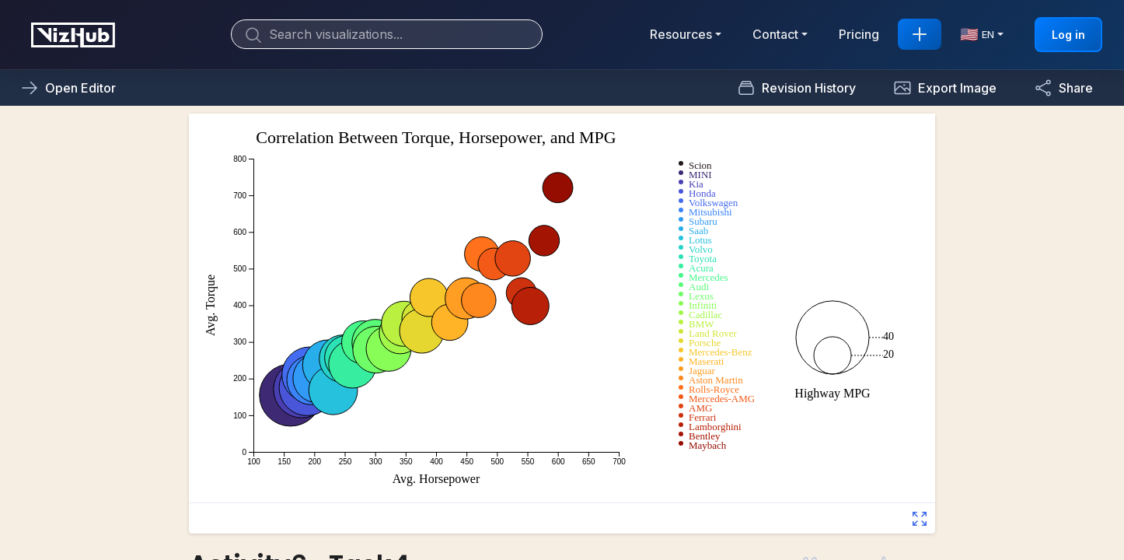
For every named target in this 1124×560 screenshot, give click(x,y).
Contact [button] (775, 34)
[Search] (387, 34)
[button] (945, 88)
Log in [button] (1068, 34)
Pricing (859, 34)
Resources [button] (681, 34)
